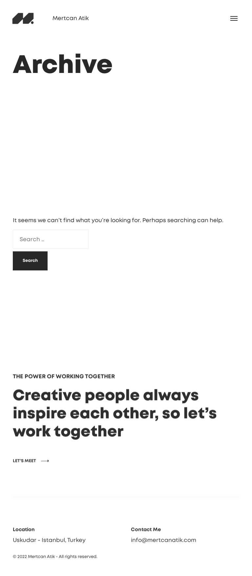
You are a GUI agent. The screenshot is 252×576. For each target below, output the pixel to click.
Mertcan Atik (70, 18)
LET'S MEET (24, 469)
